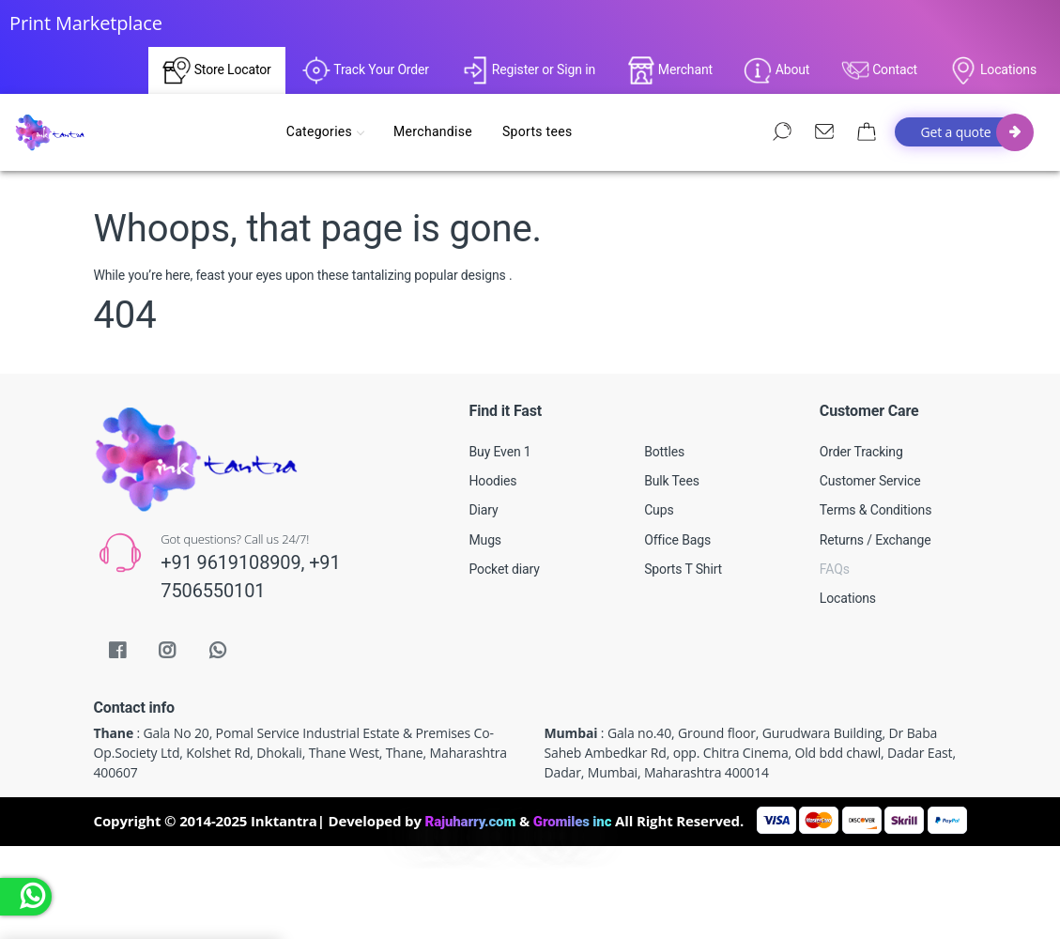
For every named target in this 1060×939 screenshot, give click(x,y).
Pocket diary (504, 569)
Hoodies (493, 480)
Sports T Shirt (683, 569)
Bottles (664, 451)
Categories (328, 131)
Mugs (485, 539)
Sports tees (541, 131)
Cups (658, 509)
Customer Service (870, 480)
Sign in (576, 69)
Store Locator (216, 70)
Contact (879, 70)
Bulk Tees (671, 480)
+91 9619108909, (235, 562)
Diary (484, 509)
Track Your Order (365, 70)
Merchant (670, 70)
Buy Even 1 (500, 451)
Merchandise (436, 131)
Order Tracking (861, 451)
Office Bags (677, 539)
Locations (993, 70)
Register (508, 69)
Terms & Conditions (875, 509)
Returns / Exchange (875, 539)
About (776, 70)
